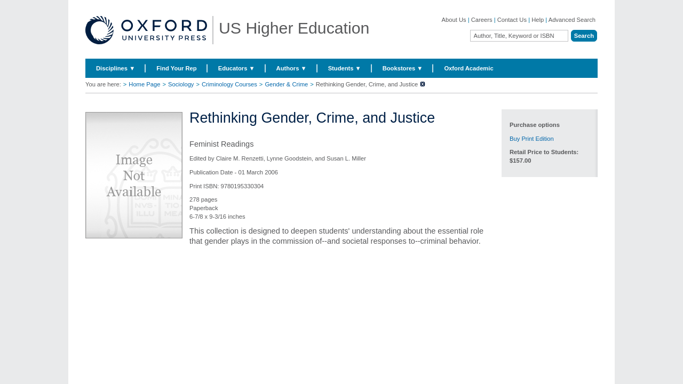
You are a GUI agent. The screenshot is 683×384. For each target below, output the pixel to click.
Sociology (181, 84)
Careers (482, 20)
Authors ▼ (291, 68)
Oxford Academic (468, 68)
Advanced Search (572, 20)
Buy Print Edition (532, 138)
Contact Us (512, 20)
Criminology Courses (229, 84)
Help (537, 20)
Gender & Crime (286, 84)
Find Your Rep (176, 68)
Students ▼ (344, 68)
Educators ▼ (236, 68)
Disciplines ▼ (115, 68)
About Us (454, 20)
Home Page (144, 84)
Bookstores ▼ (403, 68)
